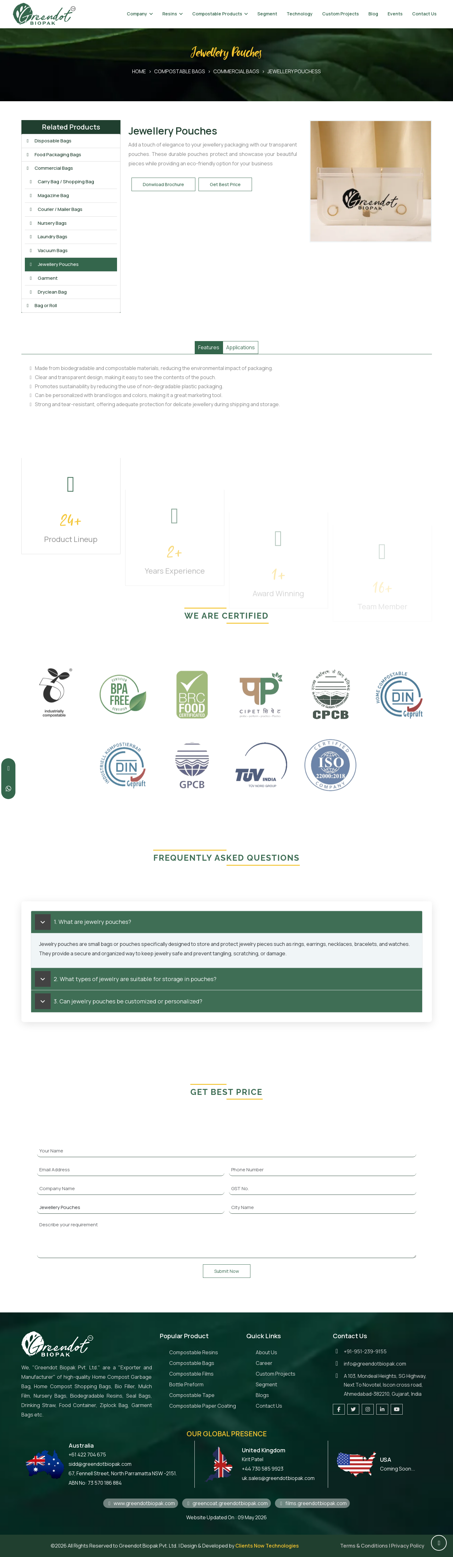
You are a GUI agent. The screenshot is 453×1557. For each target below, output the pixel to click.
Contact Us (424, 14)
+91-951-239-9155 (365, 1351)
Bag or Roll (41, 305)
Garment (43, 278)
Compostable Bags (179, 71)
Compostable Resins (193, 1352)
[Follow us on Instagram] (368, 1409)
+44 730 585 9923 (262, 1468)
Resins (169, 14)
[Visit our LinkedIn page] (382, 1409)
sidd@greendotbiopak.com (100, 1463)
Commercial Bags (236, 71)
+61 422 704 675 (87, 1454)
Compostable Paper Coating (202, 1405)
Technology (300, 14)
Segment (267, 14)
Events (395, 14)
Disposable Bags (48, 140)
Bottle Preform (186, 1384)
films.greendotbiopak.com (312, 1503)
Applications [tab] (240, 347)
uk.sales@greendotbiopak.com (278, 1478)
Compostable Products (217, 14)
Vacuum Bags (48, 250)
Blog (373, 14)
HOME (139, 71)
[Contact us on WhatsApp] (8, 789)
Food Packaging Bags (53, 154)
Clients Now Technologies (267, 1545)
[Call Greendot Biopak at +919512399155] (8, 768)
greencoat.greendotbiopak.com (226, 1503)
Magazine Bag (48, 195)
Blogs (262, 1395)
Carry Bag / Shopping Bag (61, 181)
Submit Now (226, 1271)
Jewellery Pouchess (294, 71)
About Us (266, 1352)
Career (264, 1363)
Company (137, 14)
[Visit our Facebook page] (339, 1409)
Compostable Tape (192, 1395)
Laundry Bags (48, 236)
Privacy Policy (407, 1545)
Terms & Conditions (364, 1545)
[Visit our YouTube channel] (397, 1409)
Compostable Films (191, 1373)
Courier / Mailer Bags (55, 209)
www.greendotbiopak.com (140, 1503)
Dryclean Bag (47, 292)
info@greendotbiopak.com (375, 1363)
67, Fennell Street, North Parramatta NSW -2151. (123, 1473)
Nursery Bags (47, 223)
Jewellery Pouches (53, 264)
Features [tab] (208, 347)
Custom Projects (340, 14)
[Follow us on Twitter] (353, 1409)
